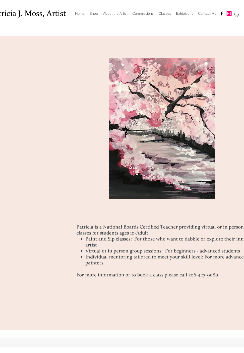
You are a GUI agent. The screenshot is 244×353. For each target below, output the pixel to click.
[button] (236, 14)
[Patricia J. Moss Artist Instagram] (229, 13)
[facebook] (221, 13)
